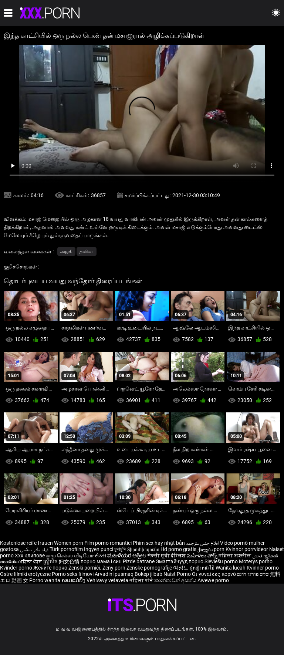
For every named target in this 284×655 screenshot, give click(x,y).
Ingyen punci (98, 549)
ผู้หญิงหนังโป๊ (203, 568)
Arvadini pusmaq (115, 574)
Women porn (69, 543)
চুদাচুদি (120, 549)
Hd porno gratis (178, 549)
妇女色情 (70, 561)
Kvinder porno (16, 568)
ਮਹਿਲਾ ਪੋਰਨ (31, 561)
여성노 (181, 568)
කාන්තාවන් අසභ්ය (175, 580)
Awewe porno (213, 580)
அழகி (66, 251)
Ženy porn (114, 568)
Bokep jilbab (148, 574)
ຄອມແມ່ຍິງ (74, 580)
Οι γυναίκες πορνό (214, 574)
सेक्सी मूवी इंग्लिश (167, 555)
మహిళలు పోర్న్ (203, 555)
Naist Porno (177, 574)
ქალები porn (211, 549)
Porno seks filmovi (73, 574)
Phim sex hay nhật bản (159, 543)
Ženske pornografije (149, 568)
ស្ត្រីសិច (51, 561)
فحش (257, 555)
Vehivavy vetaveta (108, 580)
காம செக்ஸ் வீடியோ (70, 555)
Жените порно (50, 568)
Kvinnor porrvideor (247, 549)
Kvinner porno (263, 568)
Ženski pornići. (85, 568)
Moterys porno (256, 561)
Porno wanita (45, 580)
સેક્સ (100, 555)
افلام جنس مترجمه (202, 543)
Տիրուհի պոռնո (143, 549)
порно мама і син (101, 561)
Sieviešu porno (221, 561)
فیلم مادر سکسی (34, 549)
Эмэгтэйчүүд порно (180, 561)
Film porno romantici (108, 543)
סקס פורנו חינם (253, 574)
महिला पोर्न (141, 580)
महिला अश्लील (235, 555)
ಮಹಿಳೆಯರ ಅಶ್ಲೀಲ (127, 555)
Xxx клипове (30, 555)
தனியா (87, 251)
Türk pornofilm (66, 549)
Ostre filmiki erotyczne (25, 574)
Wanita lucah (231, 568)
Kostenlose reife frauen (26, 543)
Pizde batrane (139, 561)
